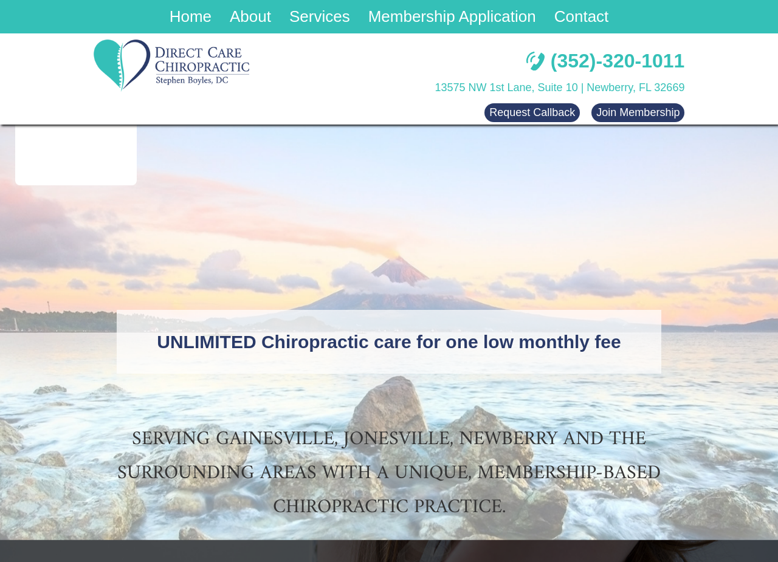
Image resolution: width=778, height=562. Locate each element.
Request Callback (532, 112)
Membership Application (452, 16)
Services (319, 16)
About (250, 16)
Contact (581, 16)
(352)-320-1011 (605, 61)
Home (191, 16)
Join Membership (638, 112)
